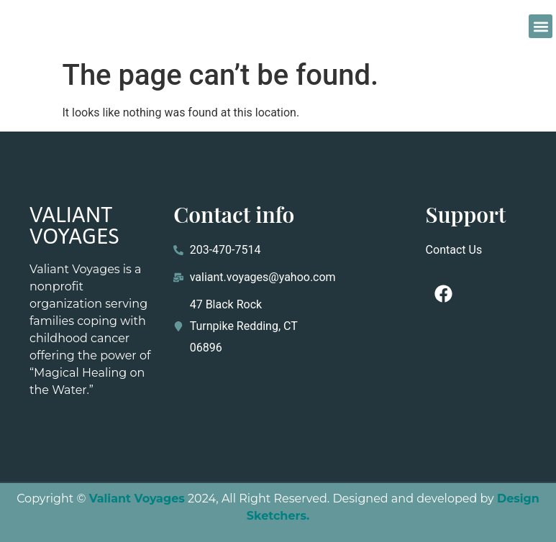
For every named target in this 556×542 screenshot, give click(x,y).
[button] (540, 26)
